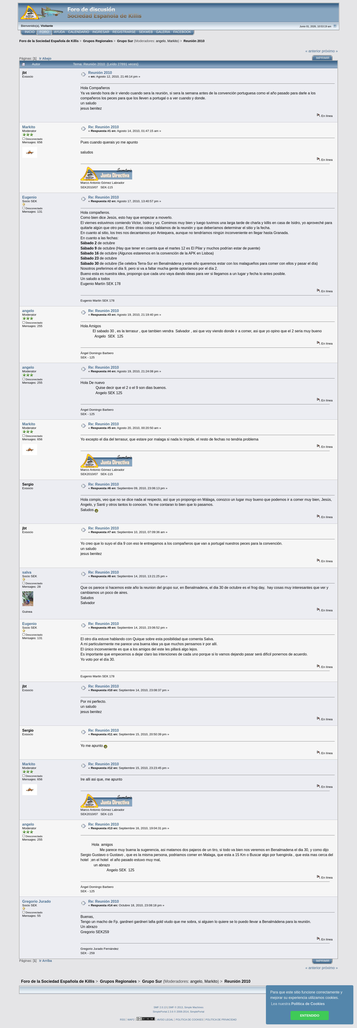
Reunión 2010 (100, 73)
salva (26, 572)
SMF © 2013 (176, 1007)
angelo (161, 41)
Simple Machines (193, 1007)
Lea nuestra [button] (298, 1004)
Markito (172, 41)
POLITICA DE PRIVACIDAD (221, 1019)
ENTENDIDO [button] (309, 1015)
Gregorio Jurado (36, 901)
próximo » (330, 51)
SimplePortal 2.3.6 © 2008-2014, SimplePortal (178, 1011)
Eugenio (29, 197)
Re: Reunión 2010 (103, 127)
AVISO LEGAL (165, 1019)
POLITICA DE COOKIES (189, 1019)
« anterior (313, 51)
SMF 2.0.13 (160, 1007)
